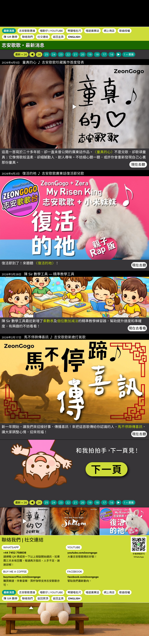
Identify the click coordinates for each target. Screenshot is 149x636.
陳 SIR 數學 (10, 36)
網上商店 (109, 30)
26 (39, 54)
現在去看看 (137, 328)
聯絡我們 (27, 36)
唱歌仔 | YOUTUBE (51, 30)
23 (60, 54)
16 (111, 54)
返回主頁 (58, 36)
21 (75, 54)
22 (68, 54)
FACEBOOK (75, 571)
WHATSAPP (10, 547)
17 (104, 54)
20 (82, 54)
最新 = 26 (21, 54)
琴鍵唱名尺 (74, 30)
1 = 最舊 (129, 54)
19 (89, 54)
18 (97, 54)
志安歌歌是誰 (27, 30)
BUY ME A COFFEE (14, 571)
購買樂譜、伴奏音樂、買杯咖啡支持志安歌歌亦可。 (31, 580)
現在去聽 (138, 164)
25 (46, 54)
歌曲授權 (124, 30)
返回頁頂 (43, 598)
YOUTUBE (74, 547)
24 (53, 54)
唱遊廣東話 (92, 30)
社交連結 (43, 36)
